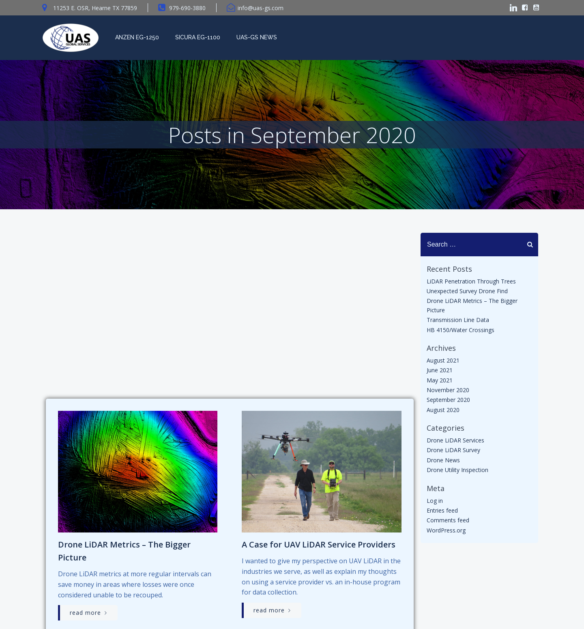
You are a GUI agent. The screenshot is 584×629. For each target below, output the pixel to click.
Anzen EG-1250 (136, 37)
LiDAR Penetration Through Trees (470, 283)
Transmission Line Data (457, 321)
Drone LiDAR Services (455, 442)
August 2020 (442, 411)
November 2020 (447, 391)
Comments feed (447, 522)
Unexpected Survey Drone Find (466, 292)
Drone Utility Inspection (457, 472)
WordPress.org (445, 532)
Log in (434, 502)
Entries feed (441, 512)
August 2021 (442, 362)
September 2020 (448, 402)
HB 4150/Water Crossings (460, 331)
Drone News (442, 462)
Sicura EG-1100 (196, 37)
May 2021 (439, 382)
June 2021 (439, 372)
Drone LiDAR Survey (453, 452)
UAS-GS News (256, 37)
